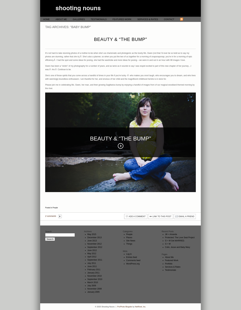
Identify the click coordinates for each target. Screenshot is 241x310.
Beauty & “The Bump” (120, 39)
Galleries (79, 19)
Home (46, 19)
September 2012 (94, 247)
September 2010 (94, 279)
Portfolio (168, 264)
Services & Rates (147, 19)
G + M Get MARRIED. (175, 241)
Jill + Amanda (171, 234)
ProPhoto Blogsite (124, 307)
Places (129, 237)
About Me (61, 19)
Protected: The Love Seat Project (180, 237)
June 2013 (92, 241)
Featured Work (121, 19)
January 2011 (93, 273)
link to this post (161, 216)
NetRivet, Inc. (140, 307)
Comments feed (133, 260)
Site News (130, 241)
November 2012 (94, 244)
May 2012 (91, 253)
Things (129, 244)
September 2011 (94, 260)
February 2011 (93, 269)
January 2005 (93, 292)
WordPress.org (133, 264)
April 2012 (91, 257)
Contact (169, 19)
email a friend (186, 216)
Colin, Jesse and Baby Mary (177, 247)
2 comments (50, 216)
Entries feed (131, 257)
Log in (129, 254)
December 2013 (94, 237)
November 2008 (94, 289)
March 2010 (92, 282)
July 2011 (91, 263)
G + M (168, 244)
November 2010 (94, 276)
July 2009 (91, 285)
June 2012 (92, 250)
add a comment (137, 216)
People (55, 208)
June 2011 (92, 266)
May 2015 (91, 234)
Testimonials (99, 19)
